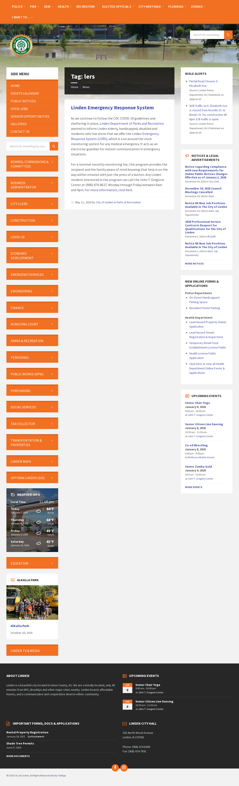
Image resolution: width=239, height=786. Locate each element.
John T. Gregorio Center (200, 414)
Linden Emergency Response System (112, 107)
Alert (211, 196)
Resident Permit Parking (204, 308)
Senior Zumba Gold (198, 466)
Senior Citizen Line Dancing (204, 424)
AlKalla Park (20, 626)
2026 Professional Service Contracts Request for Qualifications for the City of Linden (205, 227)
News (86, 87)
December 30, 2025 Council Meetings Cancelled (203, 190)
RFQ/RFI (211, 236)
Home (74, 87)
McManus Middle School (201, 457)
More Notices (194, 263)
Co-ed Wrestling (196, 445)
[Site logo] (21, 59)
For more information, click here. (109, 190)
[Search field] (211, 34)
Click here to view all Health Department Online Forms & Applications (207, 368)
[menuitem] (17, 6)
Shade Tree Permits (20, 743)
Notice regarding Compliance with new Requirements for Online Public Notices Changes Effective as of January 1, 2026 (206, 172)
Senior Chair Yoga (197, 403)
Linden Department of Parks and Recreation (132, 123)
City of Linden (104, 202)
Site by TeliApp (58, 775)
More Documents (18, 756)
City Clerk (214, 181)
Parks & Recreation (129, 202)
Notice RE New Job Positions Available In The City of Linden (206, 205)
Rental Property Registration (27, 732)
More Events (193, 487)
